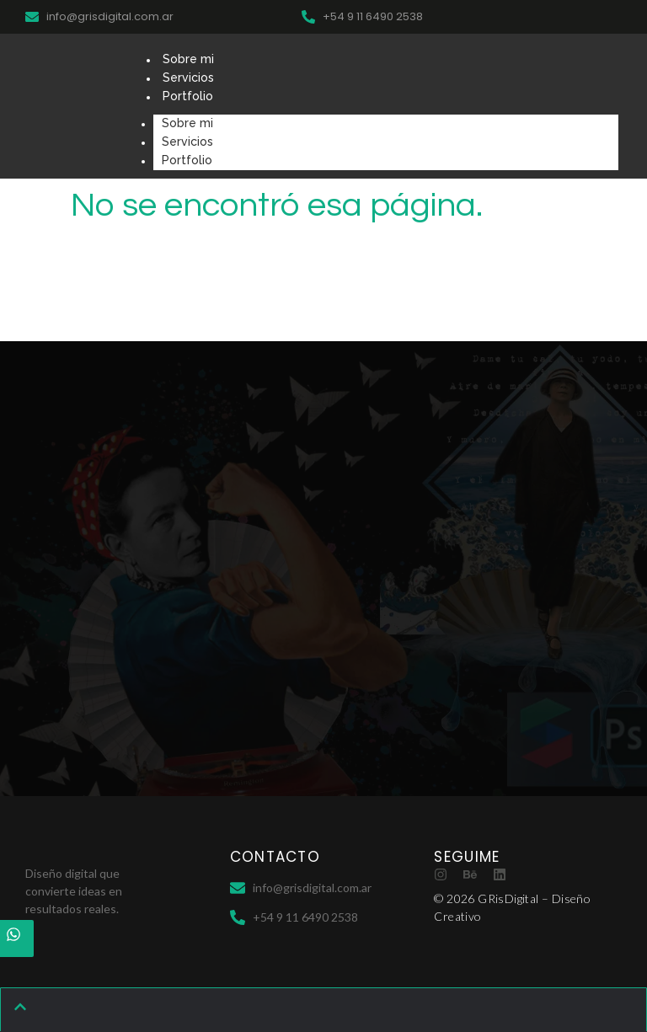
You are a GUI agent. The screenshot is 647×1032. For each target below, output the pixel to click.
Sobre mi (188, 59)
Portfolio (188, 96)
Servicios (188, 77)
